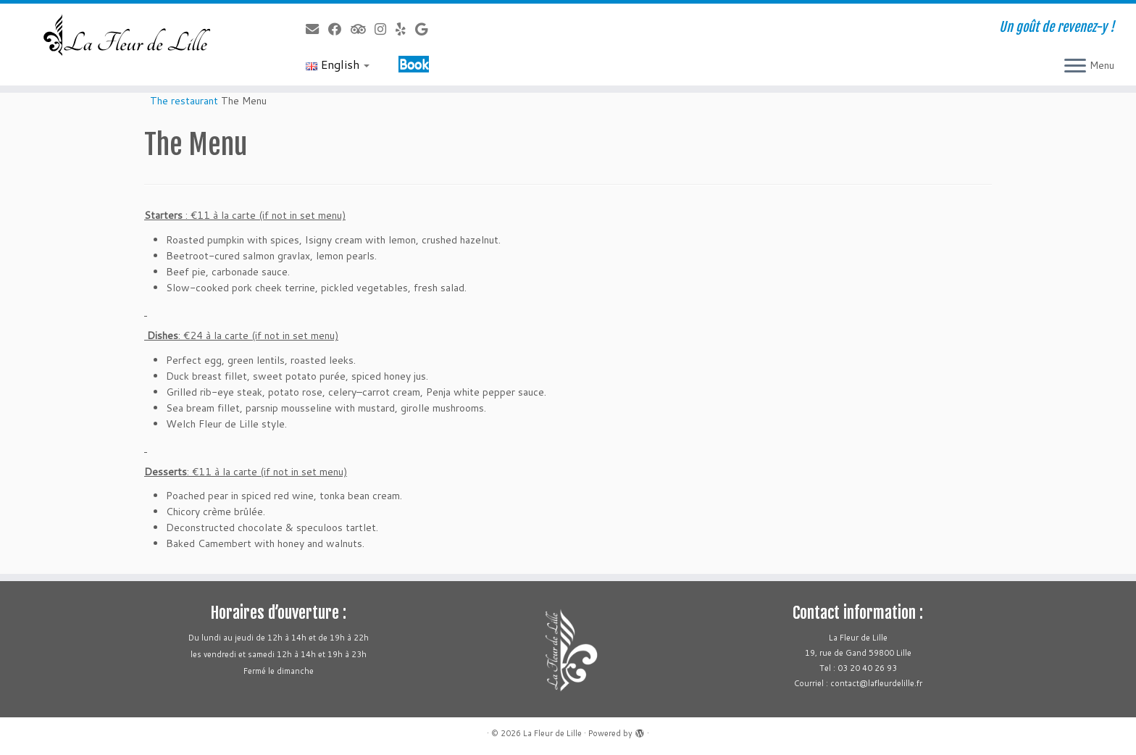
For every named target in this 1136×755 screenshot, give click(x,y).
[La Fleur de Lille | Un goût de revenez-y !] (131, 35)
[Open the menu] (1075, 67)
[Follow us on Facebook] (339, 29)
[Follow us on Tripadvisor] (363, 29)
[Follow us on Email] (317, 29)
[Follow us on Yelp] (405, 29)
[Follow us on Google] (426, 29)
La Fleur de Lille (552, 733)
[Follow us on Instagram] (385, 29)
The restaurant (184, 100)
